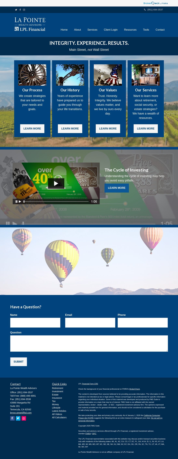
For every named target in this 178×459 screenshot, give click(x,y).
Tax (54, 401)
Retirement (57, 388)
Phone (122, 315)
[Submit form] (18, 361)
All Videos (57, 414)
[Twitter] (16, 9)
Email (68, 315)
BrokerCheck (134, 389)
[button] (77, 25)
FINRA (88, 434)
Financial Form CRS (90, 384)
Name (13, 315)
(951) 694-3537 (153, 9)
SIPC (94, 434)
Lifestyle (56, 407)
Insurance (57, 398)
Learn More (116, 187)
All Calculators (59, 417)
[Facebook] (20, 9)
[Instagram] (24, 9)
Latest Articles (59, 411)
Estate (55, 394)
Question (15, 332)
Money (55, 404)
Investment (57, 391)
